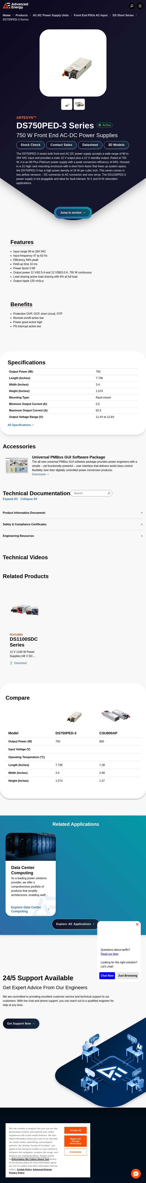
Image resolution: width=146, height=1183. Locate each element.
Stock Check (30, 145)
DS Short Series (124, 15)
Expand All (10, 498)
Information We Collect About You (30, 1159)
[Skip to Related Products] (3, 570)
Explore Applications (75, 924)
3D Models (116, 145)
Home (7, 15)
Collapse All (29, 498)
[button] (136, 1174)
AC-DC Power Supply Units (51, 15)
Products (22, 15)
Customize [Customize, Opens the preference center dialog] (75, 1152)
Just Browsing (127, 975)
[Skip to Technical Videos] (3, 551)
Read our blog (109, 953)
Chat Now (107, 975)
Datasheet (90, 145)
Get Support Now (21, 1024)
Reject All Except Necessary (75, 1141)
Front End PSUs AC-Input (91, 15)
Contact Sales (61, 145)
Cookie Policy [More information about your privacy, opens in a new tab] (24, 1169)
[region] (48, 1150)
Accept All (75, 1130)
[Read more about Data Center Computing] (31, 847)
